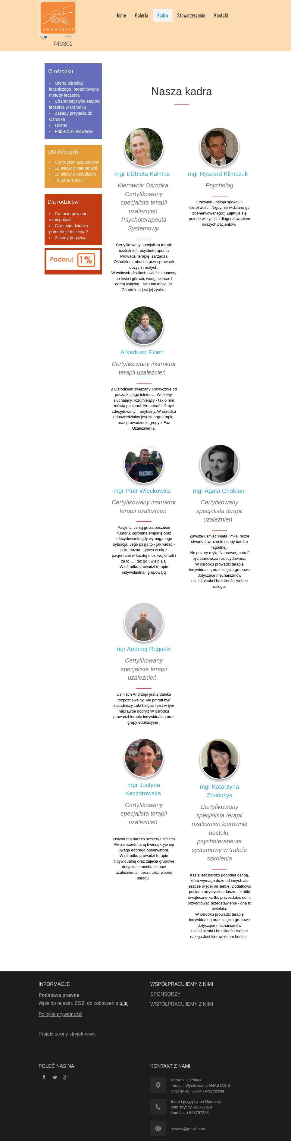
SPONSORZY (165, 994)
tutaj (124, 1003)
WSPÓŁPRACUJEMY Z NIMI (181, 1004)
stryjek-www (82, 1033)
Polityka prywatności (60, 1014)
